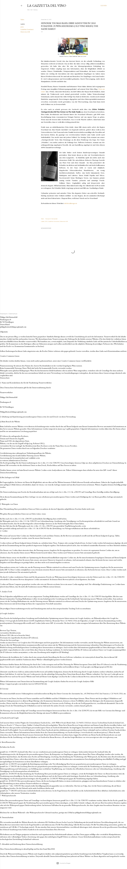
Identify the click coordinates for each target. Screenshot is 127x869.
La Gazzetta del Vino (46, 5)
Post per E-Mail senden (51, 218)
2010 (22, 27)
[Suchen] (104, 5)
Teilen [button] (22, 19)
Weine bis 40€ (25, 32)
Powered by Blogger (63, 863)
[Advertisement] (73, 290)
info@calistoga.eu (70, 203)
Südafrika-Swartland (26, 29)
